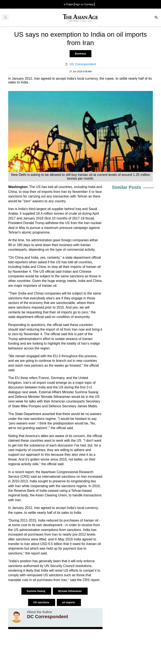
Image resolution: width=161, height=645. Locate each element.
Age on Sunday (84, 4)
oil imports (69, 602)
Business (80, 53)
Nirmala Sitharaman (70, 591)
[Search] (156, 18)
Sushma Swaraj (36, 591)
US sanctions (41, 602)
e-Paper (68, 4)
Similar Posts (126, 187)
